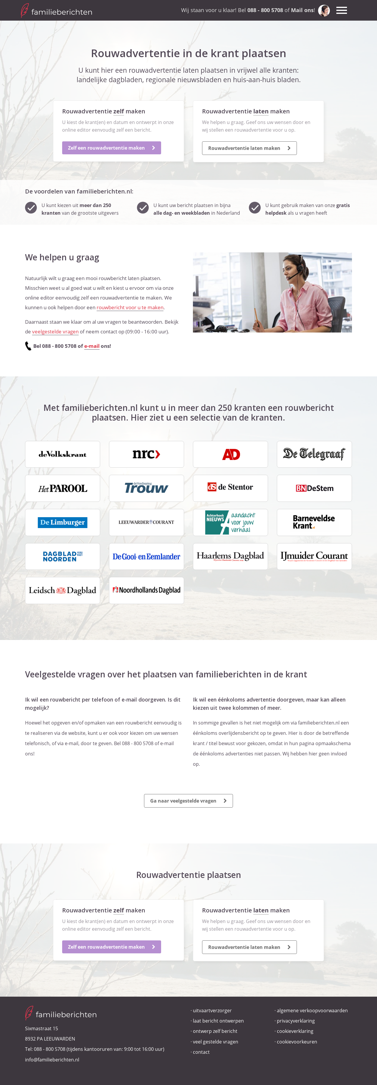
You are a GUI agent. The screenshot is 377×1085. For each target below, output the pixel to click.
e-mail (92, 346)
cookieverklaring (295, 1031)
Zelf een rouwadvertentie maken (111, 148)
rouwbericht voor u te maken (130, 307)
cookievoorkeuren (297, 1041)
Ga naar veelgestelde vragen (188, 801)
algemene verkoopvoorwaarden (312, 1010)
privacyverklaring (296, 1021)
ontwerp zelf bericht (215, 1031)
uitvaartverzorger (212, 1010)
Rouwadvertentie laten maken (249, 148)
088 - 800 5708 (49, 1049)
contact (201, 1052)
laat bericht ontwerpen (218, 1021)
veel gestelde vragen (215, 1041)
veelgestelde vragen (55, 331)
